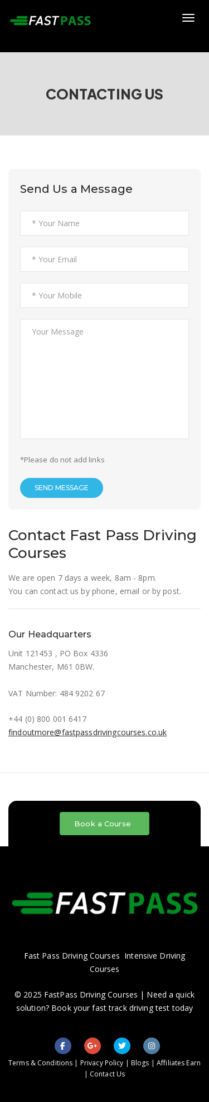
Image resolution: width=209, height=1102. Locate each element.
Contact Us (107, 1074)
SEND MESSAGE (62, 487)
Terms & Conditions (40, 1063)
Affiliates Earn (179, 1063)
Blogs (140, 1063)
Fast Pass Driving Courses (72, 955)
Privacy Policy (102, 1063)
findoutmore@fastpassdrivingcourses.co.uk (87, 732)
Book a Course (102, 823)
